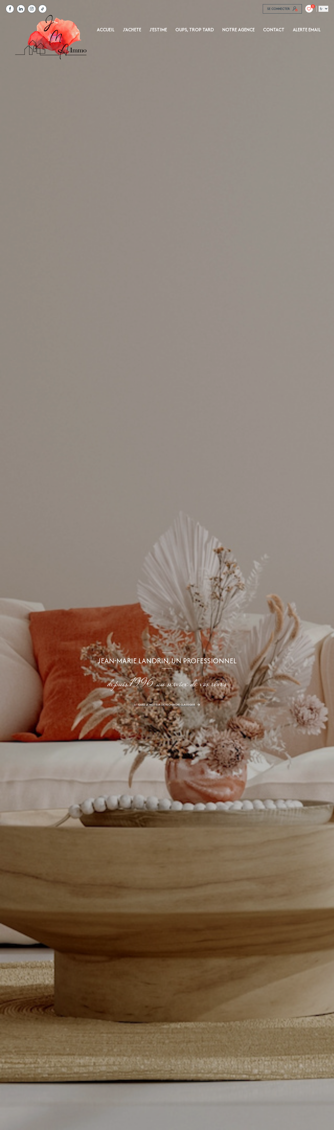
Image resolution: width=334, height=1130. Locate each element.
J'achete (132, 29)
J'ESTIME (158, 29)
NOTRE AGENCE (238, 29)
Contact (273, 29)
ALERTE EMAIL (307, 29)
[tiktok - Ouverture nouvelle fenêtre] (42, 9)
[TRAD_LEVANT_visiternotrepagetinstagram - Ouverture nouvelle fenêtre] (32, 9)
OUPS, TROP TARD (194, 29)
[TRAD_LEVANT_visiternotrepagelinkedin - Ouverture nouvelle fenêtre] (21, 9)
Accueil (106, 29)
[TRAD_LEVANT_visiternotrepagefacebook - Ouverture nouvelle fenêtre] (10, 9)
